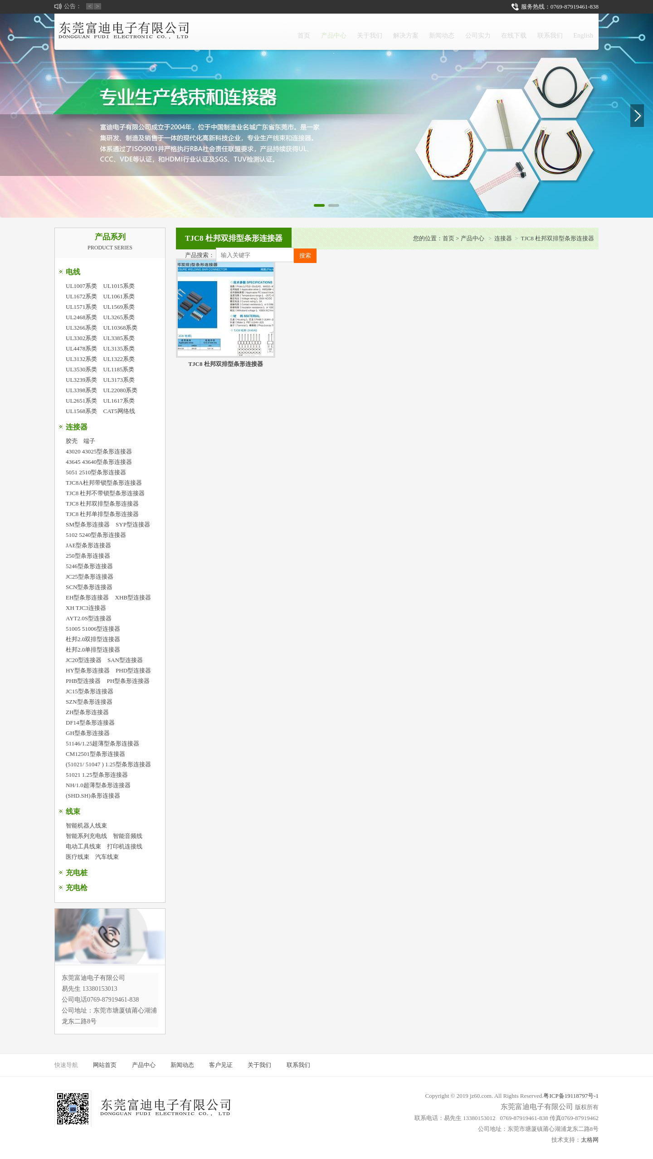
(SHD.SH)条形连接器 (93, 795)
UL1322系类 (119, 358)
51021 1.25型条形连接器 (97, 774)
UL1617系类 (119, 400)
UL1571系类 (81, 306)
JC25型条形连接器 (89, 576)
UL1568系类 (81, 411)
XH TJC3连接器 (86, 607)
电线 (73, 272)
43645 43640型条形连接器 (99, 461)
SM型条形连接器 (88, 524)
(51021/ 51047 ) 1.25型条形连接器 (108, 764)
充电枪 (77, 887)
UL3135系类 (119, 348)
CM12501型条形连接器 (95, 753)
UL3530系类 (81, 369)
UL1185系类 (119, 369)
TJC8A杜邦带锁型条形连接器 (104, 482)
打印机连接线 (124, 846)
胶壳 (72, 441)
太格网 (590, 1139)
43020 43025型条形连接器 (99, 451)
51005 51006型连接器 (93, 628)
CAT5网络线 (119, 411)
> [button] (97, 6)
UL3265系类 (119, 317)
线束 (73, 811)
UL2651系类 (81, 400)
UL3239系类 (81, 379)
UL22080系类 (120, 390)
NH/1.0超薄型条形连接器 (98, 785)
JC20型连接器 (84, 660)
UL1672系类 (81, 296)
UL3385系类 (119, 338)
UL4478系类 (81, 348)
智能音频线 (127, 836)
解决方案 (355, 31)
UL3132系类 (81, 358)
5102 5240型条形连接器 (96, 534)
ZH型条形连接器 (87, 712)
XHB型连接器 (133, 597)
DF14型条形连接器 (90, 722)
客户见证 (221, 1065)
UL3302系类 (81, 338)
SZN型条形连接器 (89, 701)
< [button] (90, 6)
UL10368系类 (120, 327)
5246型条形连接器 (89, 566)
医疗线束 (77, 856)
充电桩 (77, 873)
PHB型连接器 (83, 680)
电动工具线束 (83, 846)
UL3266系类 (81, 327)
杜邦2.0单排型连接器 (93, 649)
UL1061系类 (119, 296)
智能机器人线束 (86, 825)
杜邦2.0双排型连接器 (93, 639)
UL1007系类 (81, 285)
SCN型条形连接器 (89, 587)
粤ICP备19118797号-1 (571, 1095)
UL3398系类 (81, 390)
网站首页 (105, 1065)
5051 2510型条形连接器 (96, 472)
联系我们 (537, 31)
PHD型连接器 (133, 670)
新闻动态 (401, 31)
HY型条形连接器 (88, 670)
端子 (89, 441)
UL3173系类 (119, 379)
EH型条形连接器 (87, 597)
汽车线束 (107, 856)
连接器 (77, 427)
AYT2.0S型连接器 (89, 618)
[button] (319, 205)
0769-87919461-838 (575, 6)
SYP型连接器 (133, 524)
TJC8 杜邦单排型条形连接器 (102, 514)
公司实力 (446, 31)
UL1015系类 (119, 285)
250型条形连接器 (88, 555)
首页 (227, 31)
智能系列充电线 (86, 836)
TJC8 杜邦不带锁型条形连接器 (105, 493)
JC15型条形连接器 (89, 691)
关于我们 (310, 31)
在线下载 (492, 31)
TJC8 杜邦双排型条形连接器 (102, 503)
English (579, 31)
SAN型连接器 (125, 660)
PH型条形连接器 (128, 680)
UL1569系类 (119, 306)
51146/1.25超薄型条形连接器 (102, 743)
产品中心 (265, 37)
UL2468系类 (81, 317)
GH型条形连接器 (88, 733)
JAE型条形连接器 (88, 545)
